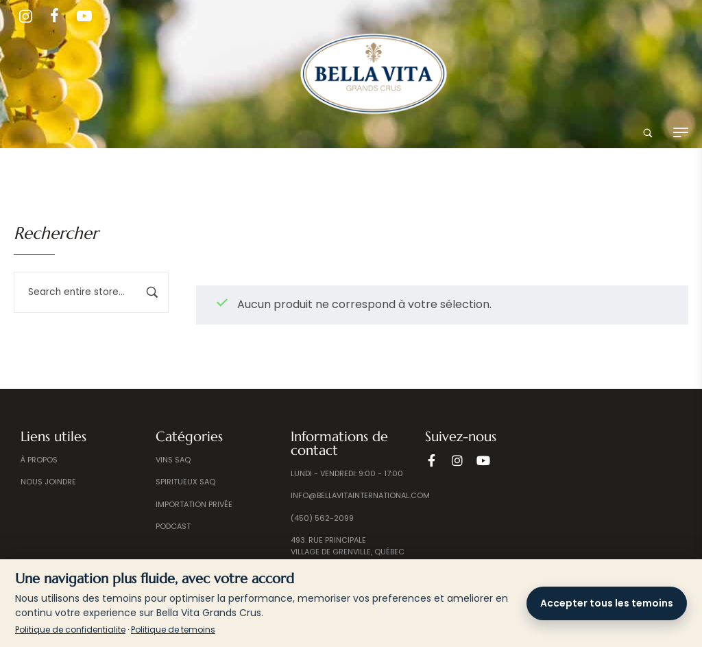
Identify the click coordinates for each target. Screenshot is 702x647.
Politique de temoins (173, 629)
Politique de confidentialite (70, 629)
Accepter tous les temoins (606, 603)
